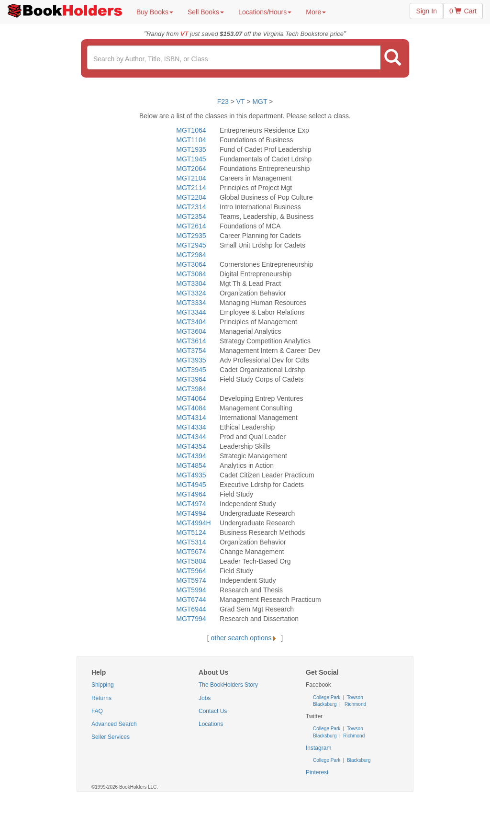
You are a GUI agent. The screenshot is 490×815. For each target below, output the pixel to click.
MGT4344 (191, 437)
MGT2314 (191, 207)
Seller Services (110, 737)
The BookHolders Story (228, 684)
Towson (354, 697)
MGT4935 (191, 475)
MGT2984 (191, 255)
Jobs (205, 698)
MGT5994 (191, 590)
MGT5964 (191, 571)
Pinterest (317, 772)
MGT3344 (191, 312)
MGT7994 (191, 619)
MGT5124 (191, 532)
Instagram (318, 748)
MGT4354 (191, 446)
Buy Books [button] (154, 12)
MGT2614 (191, 226)
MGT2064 (191, 168)
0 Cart (463, 11)
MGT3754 (191, 350)
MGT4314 (191, 417)
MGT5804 (191, 561)
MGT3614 (191, 341)
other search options (245, 638)
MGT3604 (191, 331)
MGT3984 (191, 389)
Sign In (426, 11)
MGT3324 (191, 293)
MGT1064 (191, 130)
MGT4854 (191, 465)
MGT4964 (191, 494)
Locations (211, 724)
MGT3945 (191, 370)
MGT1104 (191, 140)
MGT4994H (193, 523)
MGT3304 (191, 283)
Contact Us (213, 711)
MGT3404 (191, 322)
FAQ (97, 711)
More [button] (316, 12)
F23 (223, 101)
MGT (259, 101)
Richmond (354, 704)
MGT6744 (191, 599)
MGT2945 (191, 245)
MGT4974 (191, 504)
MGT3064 (191, 264)
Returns (101, 698)
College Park (327, 697)
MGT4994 (191, 513)
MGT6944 (191, 609)
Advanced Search (114, 724)
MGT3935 (191, 360)
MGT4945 (191, 484)
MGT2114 (191, 188)
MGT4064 (191, 398)
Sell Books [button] (206, 12)
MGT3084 (191, 274)
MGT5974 (191, 580)
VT (241, 101)
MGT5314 (191, 542)
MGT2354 (191, 216)
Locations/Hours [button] (264, 12)
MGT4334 (191, 427)
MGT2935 (191, 235)
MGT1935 (191, 149)
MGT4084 (191, 408)
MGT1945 (191, 159)
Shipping (102, 684)
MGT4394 (191, 456)
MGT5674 (191, 551)
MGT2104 (191, 178)
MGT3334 (191, 302)
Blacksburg (324, 704)
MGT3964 (191, 379)
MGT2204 (191, 197)
